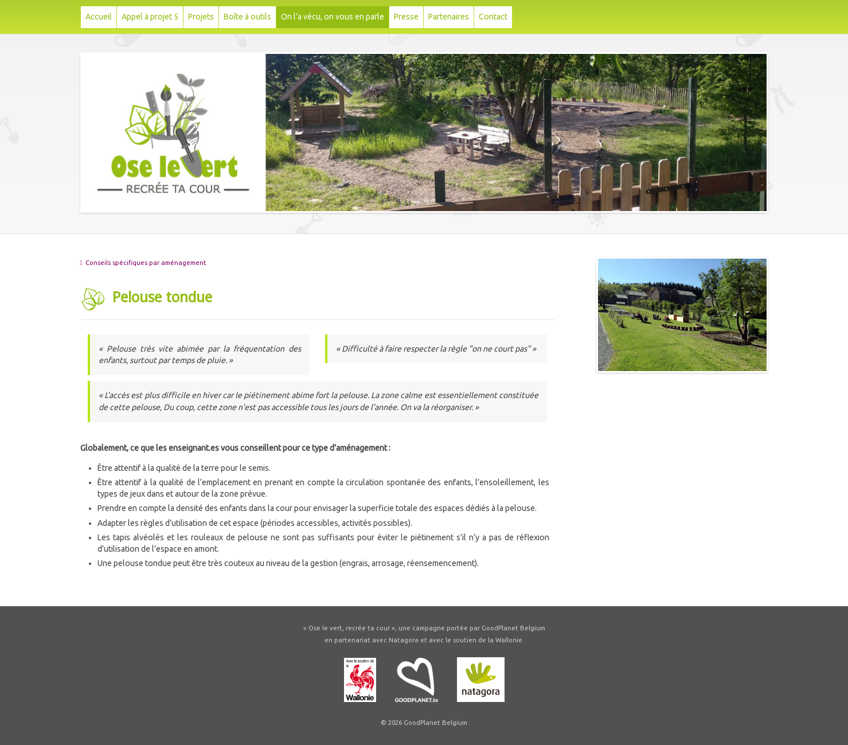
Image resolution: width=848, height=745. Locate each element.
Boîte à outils (247, 16)
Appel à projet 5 (150, 16)
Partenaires (448, 16)
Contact (493, 16)
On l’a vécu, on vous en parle (332, 16)
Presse (406, 16)
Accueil (98, 16)
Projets (201, 16)
